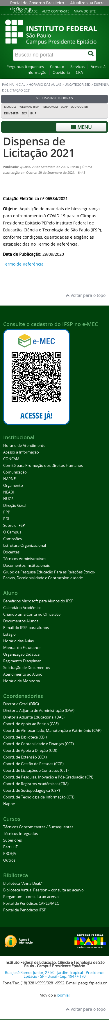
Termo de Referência (23, 264)
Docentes (11, 552)
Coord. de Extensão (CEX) (25, 757)
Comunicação (15, 472)
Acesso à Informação (21, 452)
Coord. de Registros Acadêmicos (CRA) (36, 783)
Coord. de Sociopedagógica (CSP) (31, 790)
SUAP (64, 107)
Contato (57, 66)
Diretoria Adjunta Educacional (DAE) (34, 717)
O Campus (12, 532)
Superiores (12, 840)
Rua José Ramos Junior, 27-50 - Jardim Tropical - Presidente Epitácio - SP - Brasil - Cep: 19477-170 (54, 974)
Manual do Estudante (21, 647)
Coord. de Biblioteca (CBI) (25, 737)
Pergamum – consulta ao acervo (31, 896)
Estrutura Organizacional (24, 545)
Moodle (10, 107)
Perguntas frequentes (25, 66)
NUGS (8, 498)
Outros (9, 860)
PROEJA (9, 853)
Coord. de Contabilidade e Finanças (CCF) (38, 743)
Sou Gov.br (79, 107)
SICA (24, 113)
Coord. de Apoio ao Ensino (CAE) (31, 723)
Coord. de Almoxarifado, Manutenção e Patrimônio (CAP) (52, 730)
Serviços (77, 66)
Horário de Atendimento (24, 445)
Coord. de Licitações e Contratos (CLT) (36, 770)
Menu (81, 127)
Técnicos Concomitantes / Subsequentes (38, 827)
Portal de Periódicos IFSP (24, 910)
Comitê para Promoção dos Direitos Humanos (43, 465)
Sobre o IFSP (14, 525)
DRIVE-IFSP (11, 113)
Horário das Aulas (45, 85)
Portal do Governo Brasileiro (37, 3)
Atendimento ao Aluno (22, 674)
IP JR (33, 113)
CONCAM (11, 458)
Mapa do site (85, 11)
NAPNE (9, 478)
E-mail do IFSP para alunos (26, 627)
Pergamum (50, 107)
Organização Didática (21, 654)
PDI (6, 518)
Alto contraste (55, 11)
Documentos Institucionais (26, 565)
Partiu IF (10, 846)
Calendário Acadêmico (22, 607)
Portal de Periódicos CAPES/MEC (31, 903)
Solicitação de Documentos (26, 667)
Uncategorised (77, 85)
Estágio (9, 634)
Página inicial (13, 85)
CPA (79, 72)
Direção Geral (14, 505)
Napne (9, 803)
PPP (6, 512)
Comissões (12, 538)
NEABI (8, 492)
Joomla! (63, 995)
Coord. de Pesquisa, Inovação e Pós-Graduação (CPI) (48, 777)
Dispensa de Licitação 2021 (39, 147)
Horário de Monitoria (21, 681)
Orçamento (13, 485)
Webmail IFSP (29, 107)
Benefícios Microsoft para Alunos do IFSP (38, 601)
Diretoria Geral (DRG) (21, 703)
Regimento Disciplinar (22, 661)
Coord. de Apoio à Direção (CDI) (30, 750)
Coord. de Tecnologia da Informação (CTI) (38, 797)
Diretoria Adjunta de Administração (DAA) (38, 710)
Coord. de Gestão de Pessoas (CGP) (33, 763)
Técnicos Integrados (20, 833)
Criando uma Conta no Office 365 (31, 614)
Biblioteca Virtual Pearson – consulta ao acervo (43, 890)
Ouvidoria (61, 72)
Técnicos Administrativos (24, 558)
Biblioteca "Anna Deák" (22, 883)
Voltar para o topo (86, 295)
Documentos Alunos (20, 621)
